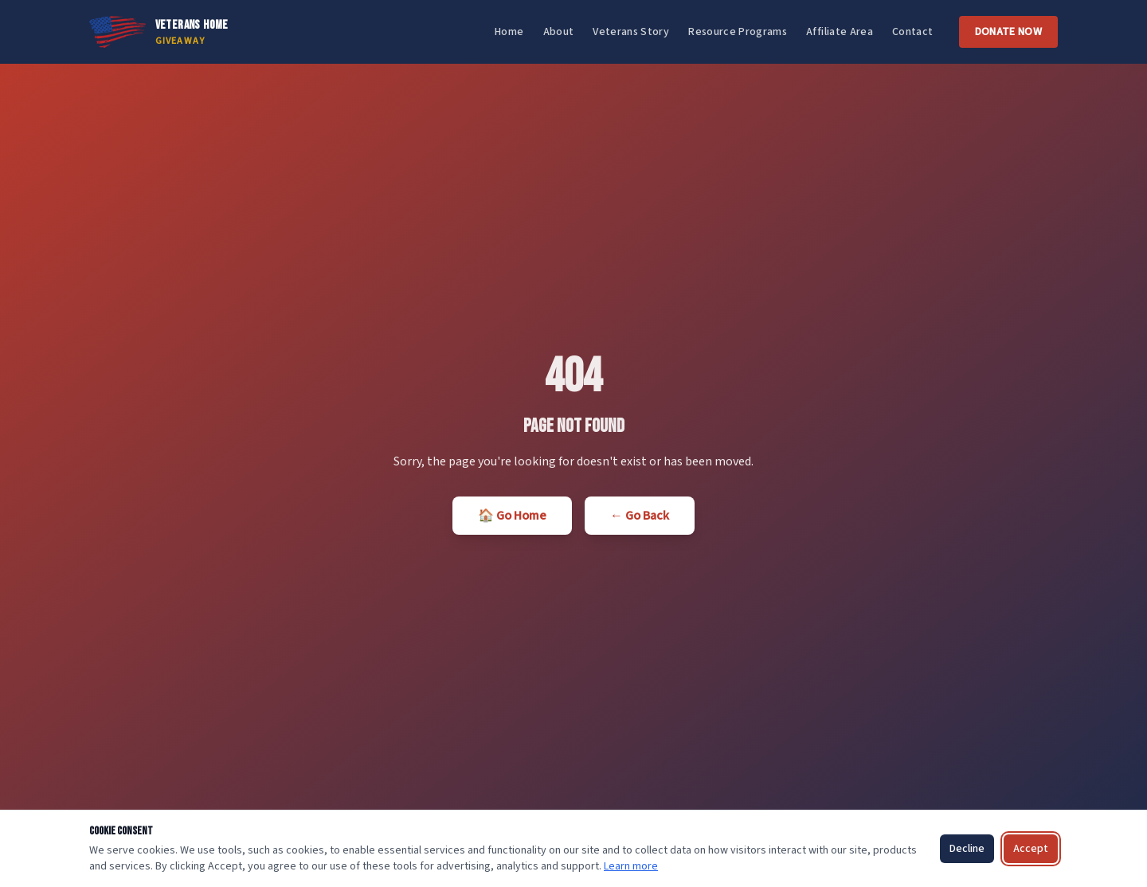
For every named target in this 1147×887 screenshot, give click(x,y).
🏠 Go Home (512, 515)
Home (509, 32)
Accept (1030, 849)
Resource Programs (737, 32)
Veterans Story (631, 32)
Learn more (631, 866)
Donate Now (1009, 32)
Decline (967, 849)
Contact (912, 32)
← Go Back (639, 515)
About (558, 32)
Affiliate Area (839, 32)
